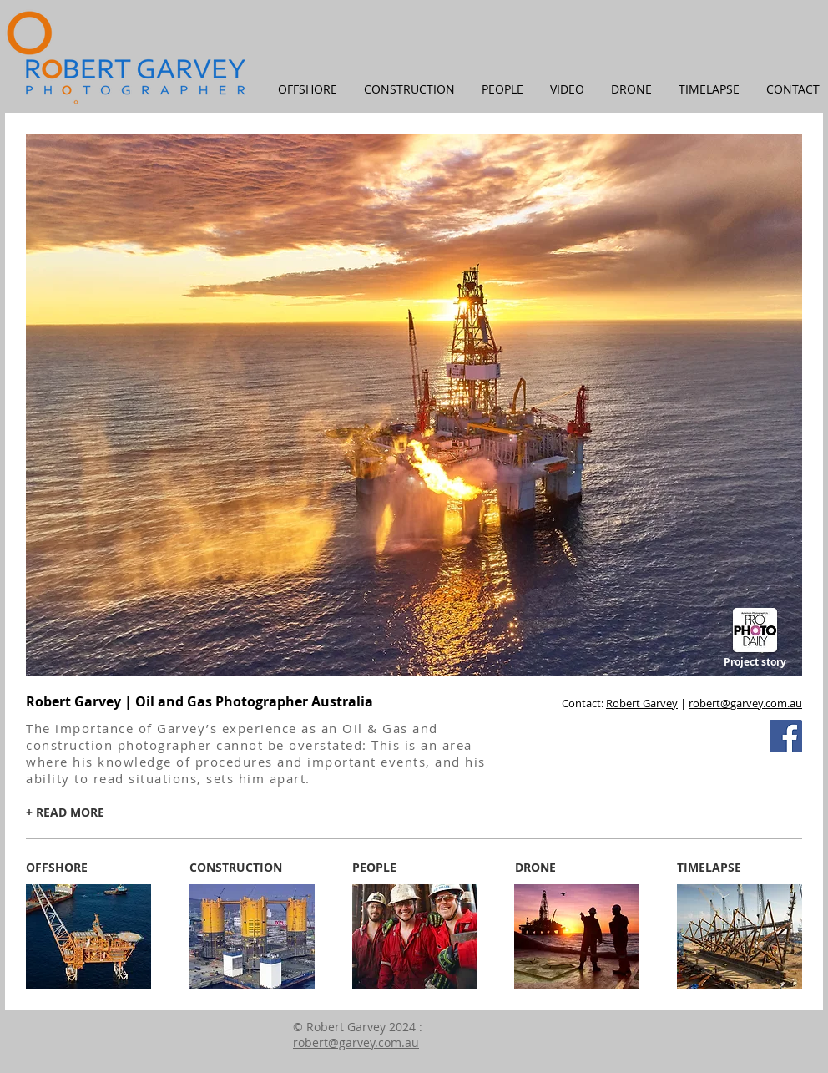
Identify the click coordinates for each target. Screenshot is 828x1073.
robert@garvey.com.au (745, 703)
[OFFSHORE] (57, 867)
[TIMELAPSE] (709, 867)
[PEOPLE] (374, 867)
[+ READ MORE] (65, 812)
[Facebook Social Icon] (786, 736)
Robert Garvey (642, 703)
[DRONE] (535, 867)
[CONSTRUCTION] (235, 867)
